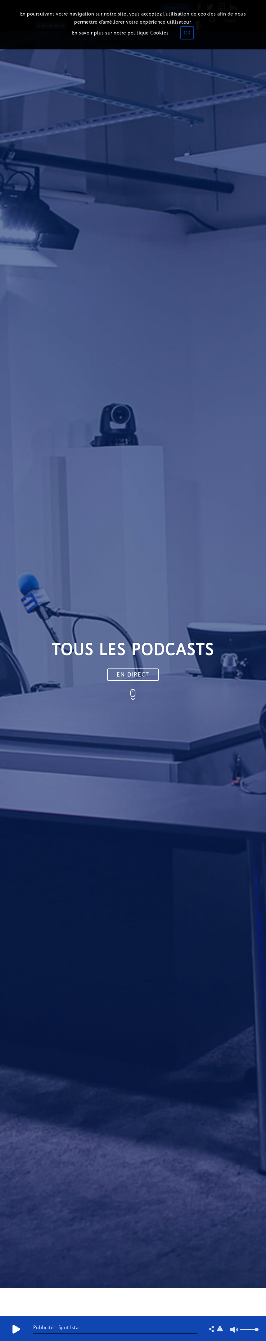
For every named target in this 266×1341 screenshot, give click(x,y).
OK (187, 33)
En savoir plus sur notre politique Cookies (120, 33)
